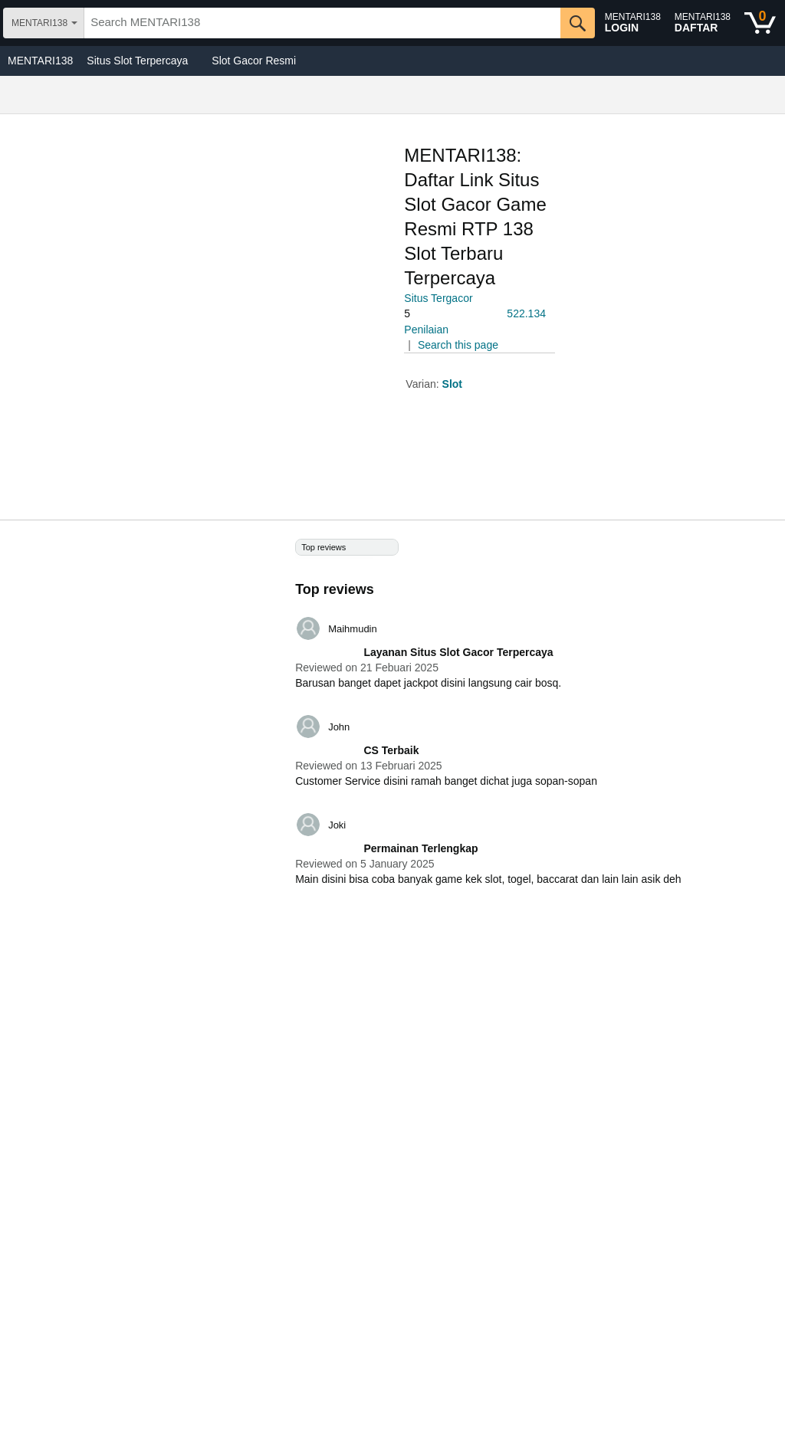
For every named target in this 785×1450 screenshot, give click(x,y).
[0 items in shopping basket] (760, 23)
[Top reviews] (392, 721)
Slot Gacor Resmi (254, 60)
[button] (447, 314)
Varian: (424, 384)
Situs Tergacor (438, 298)
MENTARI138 (40, 60)
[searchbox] (322, 23)
